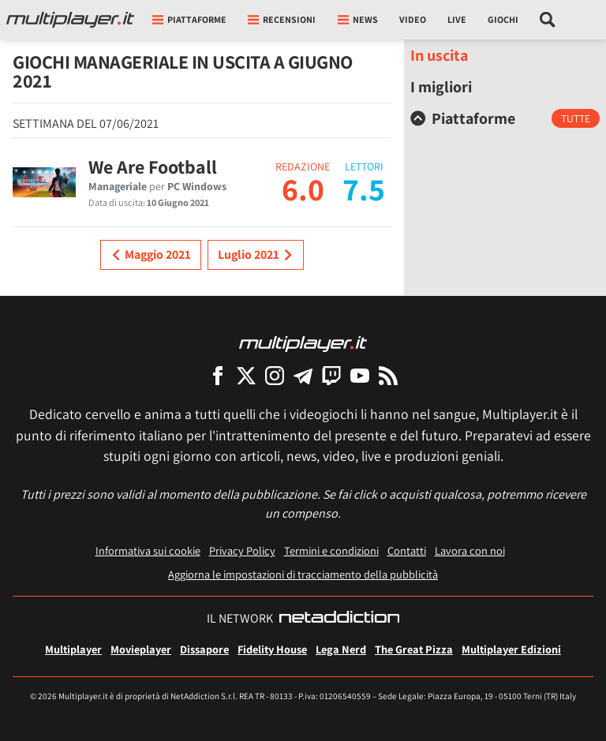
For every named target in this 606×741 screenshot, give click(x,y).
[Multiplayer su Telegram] (303, 375)
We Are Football (152, 166)
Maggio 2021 (150, 254)
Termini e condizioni (331, 550)
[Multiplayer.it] (70, 20)
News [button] (358, 19)
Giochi (503, 19)
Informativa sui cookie (147, 550)
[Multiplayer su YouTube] (359, 375)
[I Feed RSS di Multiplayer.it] (388, 375)
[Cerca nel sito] (548, 19)
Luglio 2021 (256, 254)
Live (456, 19)
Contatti (406, 550)
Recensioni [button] (282, 19)
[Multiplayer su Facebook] (217, 375)
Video (412, 19)
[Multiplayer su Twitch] (331, 375)
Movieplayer (140, 649)
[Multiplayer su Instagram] (274, 375)
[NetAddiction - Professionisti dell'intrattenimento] (339, 618)
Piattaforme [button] (189, 19)
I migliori (441, 86)
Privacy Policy (242, 550)
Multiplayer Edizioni (511, 649)
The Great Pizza (414, 649)
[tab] (505, 118)
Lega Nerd (341, 649)
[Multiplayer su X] (246, 375)
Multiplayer (73, 649)
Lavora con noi (470, 550)
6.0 (303, 188)
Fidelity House (272, 649)
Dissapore (204, 649)
